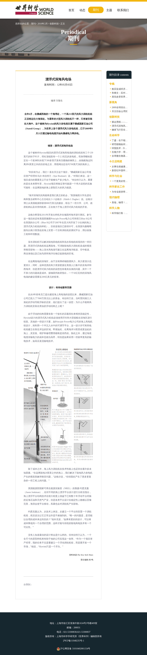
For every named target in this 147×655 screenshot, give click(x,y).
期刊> (34, 23)
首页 (71, 10)
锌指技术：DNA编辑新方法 (125, 148)
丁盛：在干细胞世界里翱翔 (125, 140)
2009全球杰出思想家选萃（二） (127, 107)
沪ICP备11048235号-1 (73, 640)
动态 (82, 10)
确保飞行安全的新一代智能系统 (127, 130)
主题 (109, 10)
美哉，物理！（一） (122, 202)
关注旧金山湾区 (120, 111)
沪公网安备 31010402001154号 (73, 648)
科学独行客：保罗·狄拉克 (124, 213)
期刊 (96, 9)
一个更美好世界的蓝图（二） (126, 181)
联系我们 (123, 10)
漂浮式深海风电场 (121, 126)
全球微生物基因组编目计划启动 (127, 156)
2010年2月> (43, 23)
